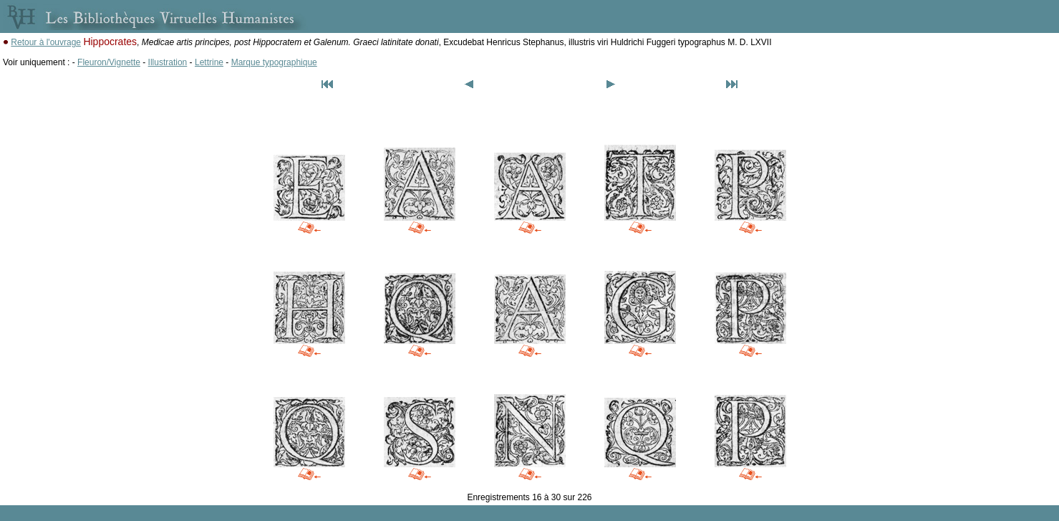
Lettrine (209, 62)
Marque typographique (274, 62)
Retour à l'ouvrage (46, 42)
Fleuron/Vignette (108, 62)
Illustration (168, 62)
